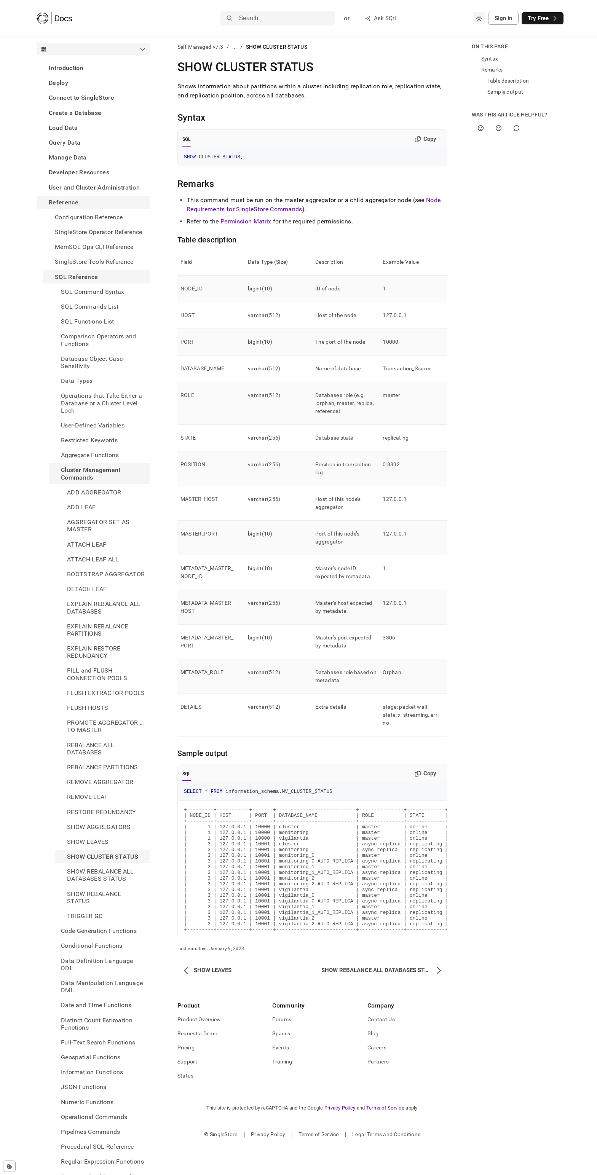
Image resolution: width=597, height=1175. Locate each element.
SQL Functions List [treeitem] (87, 321)
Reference (63, 202)
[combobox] (479, 18)
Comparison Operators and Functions (98, 340)
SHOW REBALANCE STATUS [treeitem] (94, 897)
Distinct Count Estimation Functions (96, 1024)
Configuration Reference (89, 217)
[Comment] (516, 128)
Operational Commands (94, 1117)
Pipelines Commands (90, 1131)
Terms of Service (385, 1135)
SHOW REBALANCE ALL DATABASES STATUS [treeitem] (100, 875)
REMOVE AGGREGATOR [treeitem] (100, 782)
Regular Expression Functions (102, 1161)
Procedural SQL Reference (97, 1146)
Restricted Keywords (89, 440)
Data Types (77, 380)
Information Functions (92, 1072)
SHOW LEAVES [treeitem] (88, 841)
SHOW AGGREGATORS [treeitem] (99, 827)
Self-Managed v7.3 (200, 47)
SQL (186, 139)
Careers (376, 1075)
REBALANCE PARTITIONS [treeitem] (102, 767)
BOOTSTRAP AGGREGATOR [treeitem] (106, 574)
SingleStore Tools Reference (94, 261)
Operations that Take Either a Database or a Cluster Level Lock (101, 403)
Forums (281, 1047)
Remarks (492, 70)
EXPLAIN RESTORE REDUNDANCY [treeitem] (94, 652)
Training (282, 1089)
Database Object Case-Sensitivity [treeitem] (93, 362)
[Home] (54, 18)
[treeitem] (93, 68)
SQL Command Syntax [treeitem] (93, 291)
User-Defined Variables (93, 425)
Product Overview (199, 1047)
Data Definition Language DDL (97, 964)
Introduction (66, 68)
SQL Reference (76, 277)
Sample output (505, 92)
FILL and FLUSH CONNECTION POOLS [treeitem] (97, 674)
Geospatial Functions (90, 1057)
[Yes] (481, 128)
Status (185, 1103)
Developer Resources (79, 172)
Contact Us (381, 1047)
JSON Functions (83, 1087)
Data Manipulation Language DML (102, 986)
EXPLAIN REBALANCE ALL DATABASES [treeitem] (104, 607)
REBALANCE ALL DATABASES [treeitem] (90, 748)
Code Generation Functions (99, 930)
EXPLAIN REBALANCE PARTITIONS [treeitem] (97, 630)
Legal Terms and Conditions (386, 1162)
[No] (499, 128)
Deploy (58, 82)
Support (187, 1089)
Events (280, 1075)
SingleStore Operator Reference (98, 232)
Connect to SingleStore (81, 97)
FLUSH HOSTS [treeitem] (88, 707)
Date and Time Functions (96, 1005)
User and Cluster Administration (94, 187)
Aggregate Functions (90, 455)
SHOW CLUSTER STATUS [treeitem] (102, 856)
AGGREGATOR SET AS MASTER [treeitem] (98, 525)
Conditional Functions (92, 945)
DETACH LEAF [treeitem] (87, 589)
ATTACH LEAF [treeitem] (87, 544)
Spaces (281, 1061)
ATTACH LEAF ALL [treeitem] (93, 559)
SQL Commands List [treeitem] (89, 306)
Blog (372, 1061)
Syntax (489, 59)
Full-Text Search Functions (98, 1042)
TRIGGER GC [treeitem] (84, 916)
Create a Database (75, 112)
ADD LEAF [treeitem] (81, 507)
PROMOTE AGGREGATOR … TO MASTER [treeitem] (105, 726)
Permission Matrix (245, 222)
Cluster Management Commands (91, 473)
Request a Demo (197, 1061)
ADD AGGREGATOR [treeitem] (94, 492)
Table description (508, 81)
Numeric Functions (87, 1102)
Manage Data (68, 157)
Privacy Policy (340, 1135)
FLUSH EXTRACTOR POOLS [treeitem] (106, 693)
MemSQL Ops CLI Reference (94, 246)
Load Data (63, 127)
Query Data (64, 142)
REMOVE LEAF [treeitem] (87, 796)
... (234, 47)
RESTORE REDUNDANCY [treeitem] (101, 812)
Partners (378, 1089)
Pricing (186, 1075)
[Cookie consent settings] (9, 1166)
